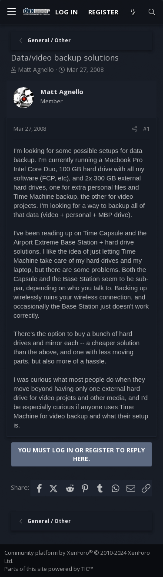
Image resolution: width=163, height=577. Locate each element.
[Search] (152, 12)
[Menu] (11, 12)
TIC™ (87, 569)
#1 (146, 128)
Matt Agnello (36, 69)
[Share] (134, 128)
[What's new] (132, 12)
